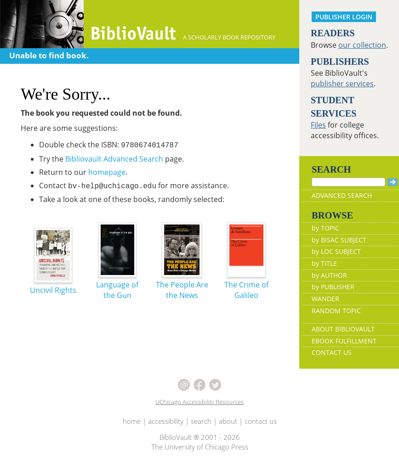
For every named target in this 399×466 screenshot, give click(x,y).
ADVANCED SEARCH (342, 195)
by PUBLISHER (333, 286)
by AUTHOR (329, 275)
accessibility (165, 421)
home (132, 421)
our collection (362, 45)
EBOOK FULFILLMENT (344, 341)
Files (318, 125)
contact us (261, 421)
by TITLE (324, 263)
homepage (106, 172)
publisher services (342, 84)
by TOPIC (325, 228)
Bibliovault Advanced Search (114, 159)
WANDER (325, 298)
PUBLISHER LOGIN (343, 16)
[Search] (348, 182)
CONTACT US (332, 352)
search (201, 421)
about (228, 421)
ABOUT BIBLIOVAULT (343, 329)
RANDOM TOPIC (336, 310)
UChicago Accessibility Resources (199, 402)
